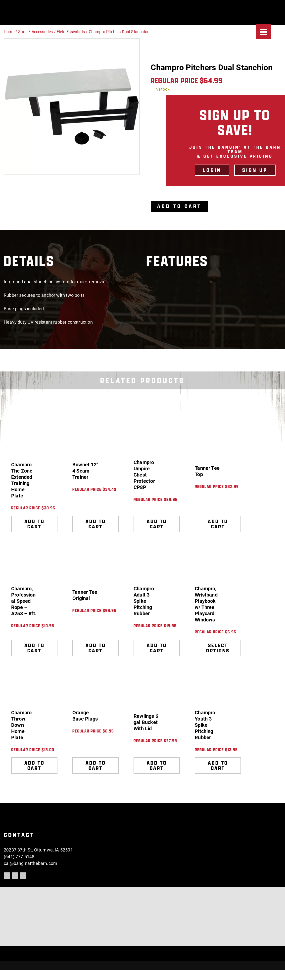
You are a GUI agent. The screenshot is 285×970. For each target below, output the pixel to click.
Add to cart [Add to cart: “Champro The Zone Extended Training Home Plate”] (34, 524)
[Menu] (263, 31)
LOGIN (212, 170)
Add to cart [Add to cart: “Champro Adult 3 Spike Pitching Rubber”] (157, 648)
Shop (23, 31)
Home (9, 31)
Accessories (42, 31)
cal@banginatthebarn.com (30, 863)
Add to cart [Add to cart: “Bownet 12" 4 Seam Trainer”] (96, 524)
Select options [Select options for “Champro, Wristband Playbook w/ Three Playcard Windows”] (218, 648)
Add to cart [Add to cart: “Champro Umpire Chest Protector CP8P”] (157, 524)
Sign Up (255, 170)
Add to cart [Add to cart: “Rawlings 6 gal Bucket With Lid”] (157, 765)
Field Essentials (71, 31)
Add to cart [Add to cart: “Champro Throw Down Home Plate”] (34, 765)
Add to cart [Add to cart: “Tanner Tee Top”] (218, 524)
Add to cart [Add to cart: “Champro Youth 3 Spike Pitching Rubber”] (218, 765)
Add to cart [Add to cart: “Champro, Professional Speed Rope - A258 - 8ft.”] (34, 648)
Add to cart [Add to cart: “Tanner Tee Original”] (96, 648)
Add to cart (179, 206)
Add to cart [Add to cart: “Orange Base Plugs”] (96, 765)
